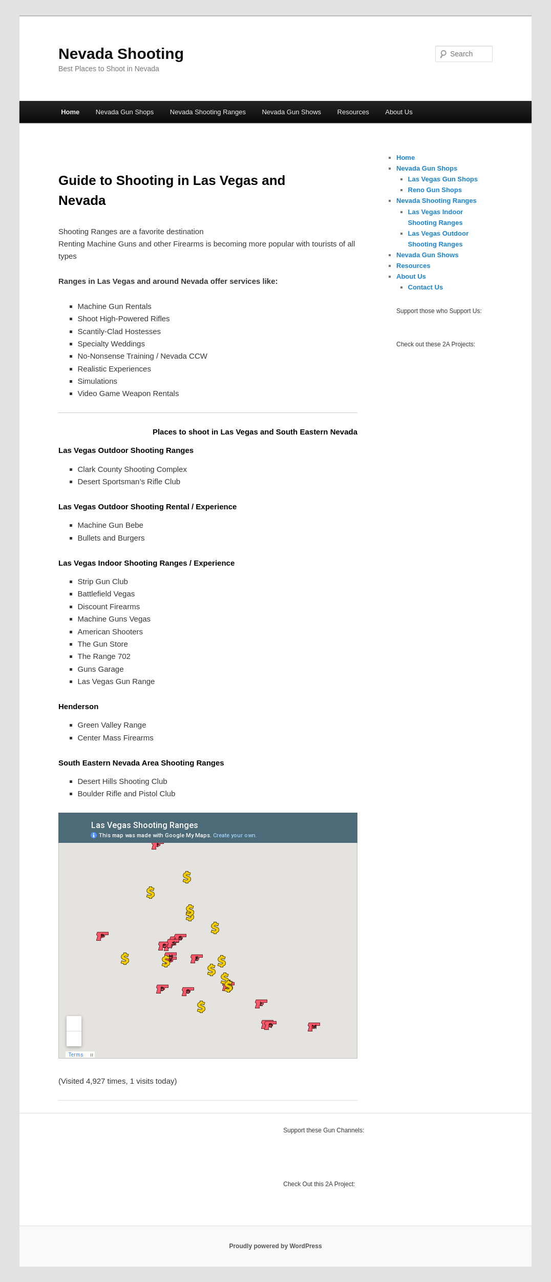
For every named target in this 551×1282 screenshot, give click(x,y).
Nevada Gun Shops (125, 112)
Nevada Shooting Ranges (208, 112)
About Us (398, 112)
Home (70, 112)
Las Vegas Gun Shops (443, 179)
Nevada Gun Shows (291, 112)
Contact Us (425, 287)
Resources (353, 112)
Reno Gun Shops (435, 190)
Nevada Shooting (121, 53)
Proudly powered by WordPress (275, 1246)
